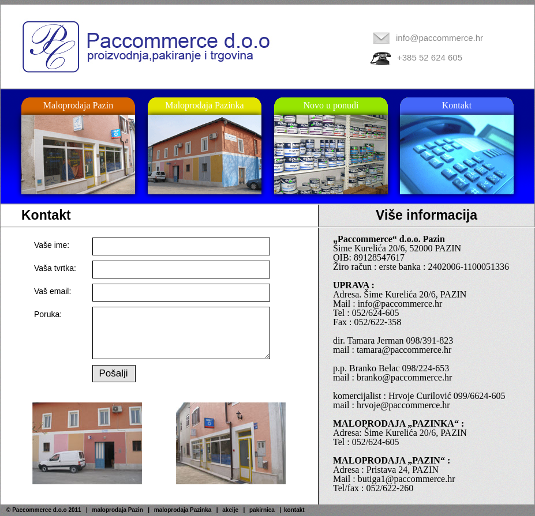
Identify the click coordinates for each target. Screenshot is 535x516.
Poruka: (48, 314)
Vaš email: (52, 291)
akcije (230, 510)
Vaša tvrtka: (55, 268)
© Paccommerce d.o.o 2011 (43, 510)
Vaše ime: (51, 245)
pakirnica (262, 510)
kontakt (294, 510)
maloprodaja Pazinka (182, 510)
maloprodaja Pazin (117, 510)
